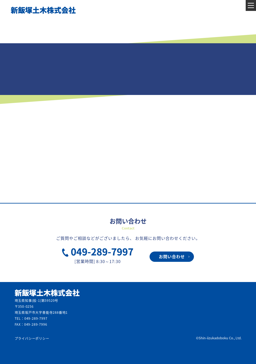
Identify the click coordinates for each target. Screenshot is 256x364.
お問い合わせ (172, 257)
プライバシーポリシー (32, 338)
